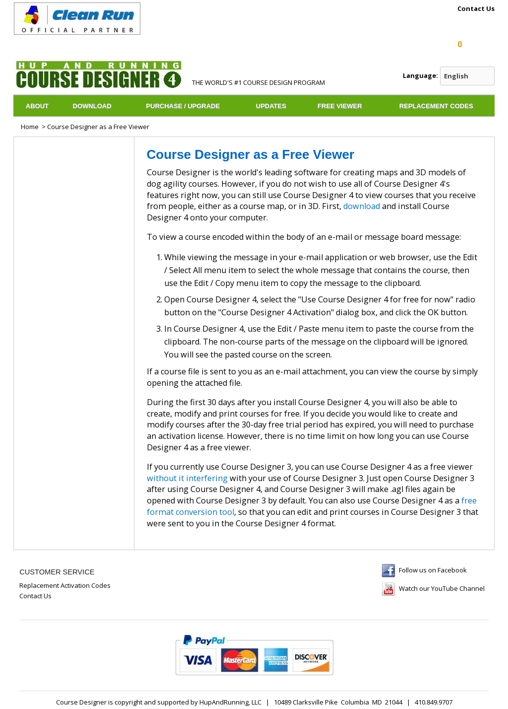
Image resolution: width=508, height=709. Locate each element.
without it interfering (187, 478)
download (361, 206)
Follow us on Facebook (433, 570)
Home (30, 126)
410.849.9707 (433, 702)
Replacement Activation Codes (65, 585)
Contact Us (476, 9)
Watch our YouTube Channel (442, 588)
